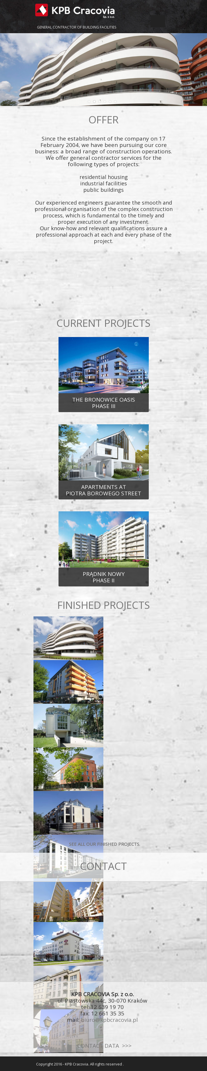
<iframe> (103, 931)
